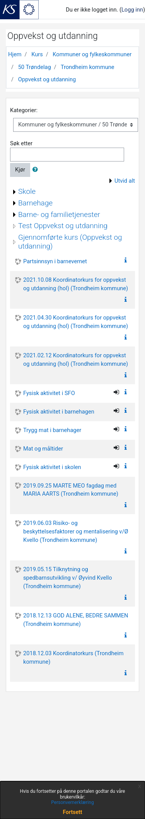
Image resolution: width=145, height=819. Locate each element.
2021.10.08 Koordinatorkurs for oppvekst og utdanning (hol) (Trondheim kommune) (75, 284)
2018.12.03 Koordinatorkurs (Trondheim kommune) (73, 657)
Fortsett (72, 812)
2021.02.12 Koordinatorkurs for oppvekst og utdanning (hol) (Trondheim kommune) (75, 359)
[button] (37, 170)
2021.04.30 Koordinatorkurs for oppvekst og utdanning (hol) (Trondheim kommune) (75, 322)
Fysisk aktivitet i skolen (52, 467)
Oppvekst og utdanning (47, 79)
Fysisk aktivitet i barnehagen (58, 411)
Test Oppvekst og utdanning (62, 225)
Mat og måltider (43, 448)
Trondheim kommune (87, 67)
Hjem (14, 54)
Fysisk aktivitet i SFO (49, 393)
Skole (27, 191)
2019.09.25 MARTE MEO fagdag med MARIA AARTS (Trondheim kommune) (70, 490)
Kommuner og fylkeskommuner (92, 54)
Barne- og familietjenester (59, 214)
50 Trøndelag (34, 67)
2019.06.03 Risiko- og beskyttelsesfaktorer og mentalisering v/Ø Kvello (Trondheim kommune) (75, 531)
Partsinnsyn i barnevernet (55, 261)
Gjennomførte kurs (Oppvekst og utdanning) (70, 242)
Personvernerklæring (72, 802)
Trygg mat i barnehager (52, 430)
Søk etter (21, 143)
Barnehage (35, 202)
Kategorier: (24, 110)
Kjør (20, 169)
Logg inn (132, 9)
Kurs (37, 54)
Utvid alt (124, 180)
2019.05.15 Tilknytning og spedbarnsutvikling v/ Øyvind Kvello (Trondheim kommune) (67, 578)
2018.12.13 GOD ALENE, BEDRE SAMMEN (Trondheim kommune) (75, 619)
